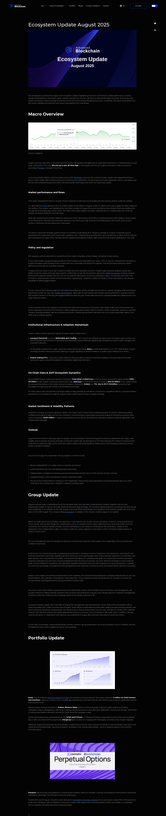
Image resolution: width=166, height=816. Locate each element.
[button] (43, 5)
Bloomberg (78, 177)
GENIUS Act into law (112, 273)
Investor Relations (93, 6)
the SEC (48, 261)
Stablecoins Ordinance (63, 293)
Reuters (41, 168)
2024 (86, 507)
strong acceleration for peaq (58, 697)
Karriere (106, 6)
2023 (78, 507)
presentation (69, 512)
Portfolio (72, 6)
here (74, 795)
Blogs (80, 6)
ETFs (45, 206)
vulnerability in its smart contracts (85, 800)
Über (42, 6)
